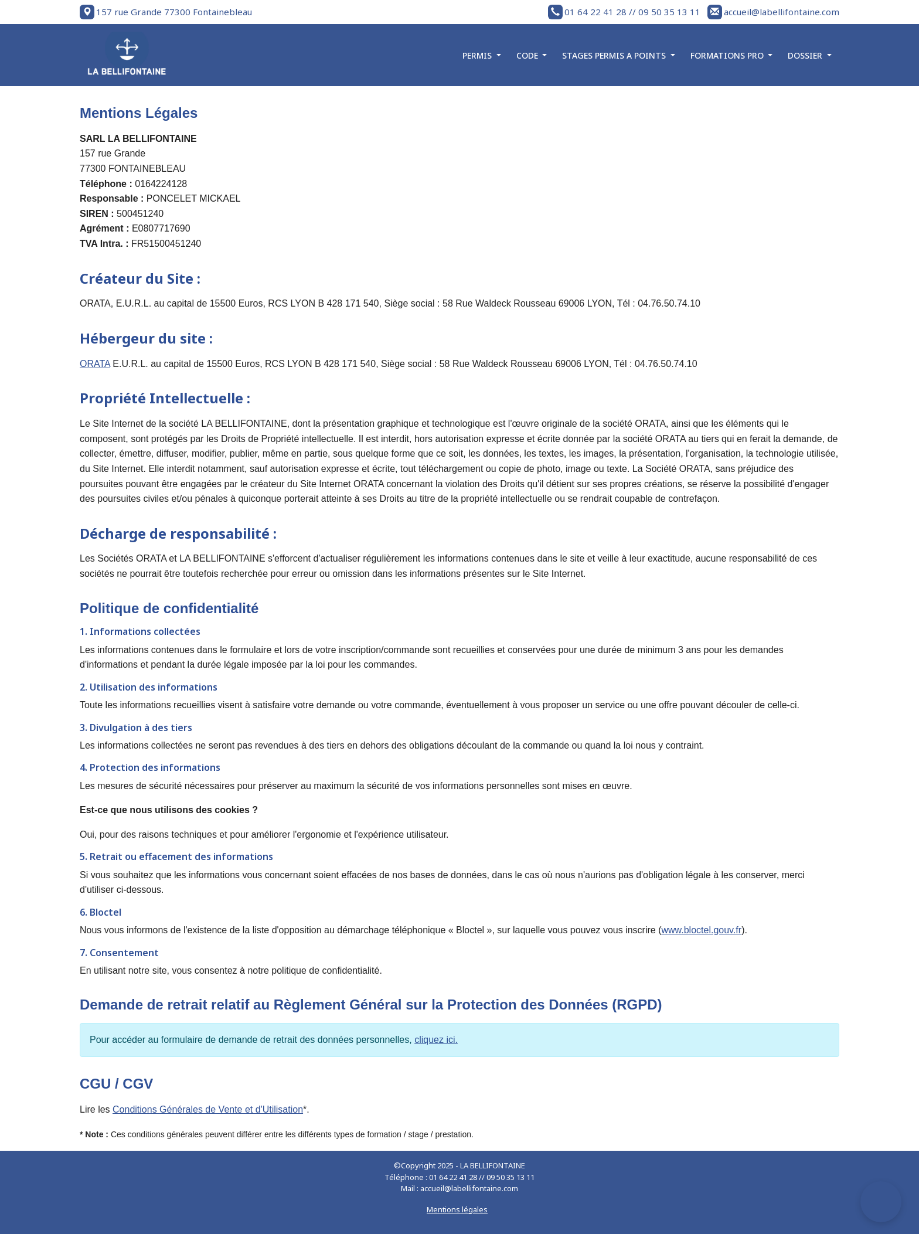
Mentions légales (457, 1209)
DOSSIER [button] (806, 55)
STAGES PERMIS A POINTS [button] (615, 55)
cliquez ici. (436, 1040)
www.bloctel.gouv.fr (701, 930)
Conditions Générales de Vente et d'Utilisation (208, 1109)
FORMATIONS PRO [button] (728, 55)
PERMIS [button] (478, 55)
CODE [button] (528, 55)
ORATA (95, 364)
